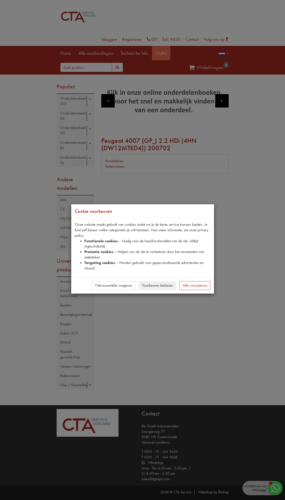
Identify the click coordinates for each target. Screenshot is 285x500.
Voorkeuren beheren (157, 285)
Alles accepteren (195, 285)
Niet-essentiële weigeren (113, 285)
